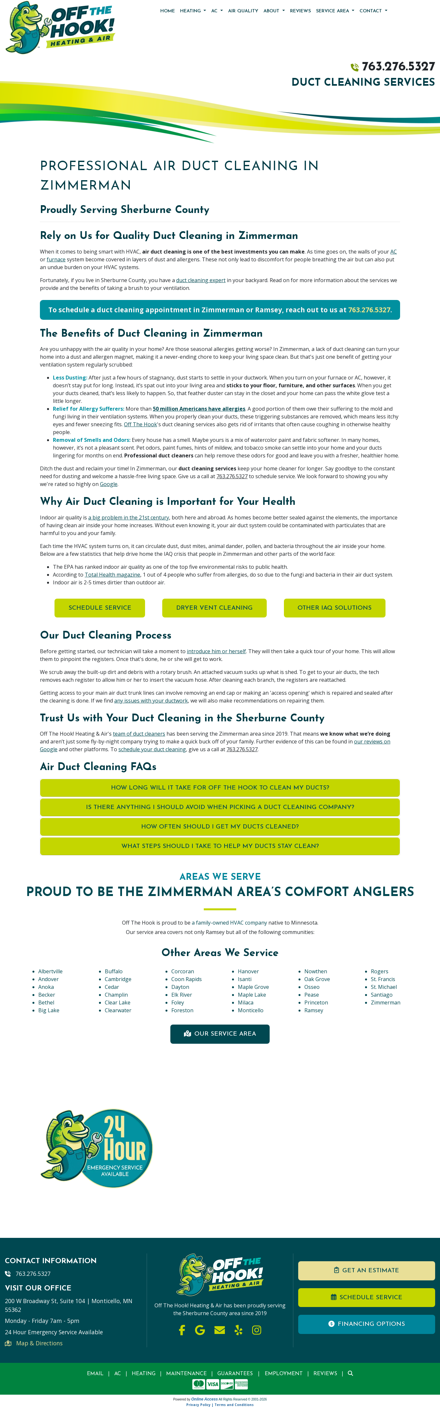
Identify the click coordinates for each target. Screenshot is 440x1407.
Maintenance (186, 1373)
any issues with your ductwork (151, 700)
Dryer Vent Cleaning (214, 608)
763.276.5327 (398, 67)
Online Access (204, 1399)
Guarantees (235, 1373)
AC (393, 251)
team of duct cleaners (139, 733)
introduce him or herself (216, 651)
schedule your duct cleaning (152, 749)
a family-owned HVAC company (230, 922)
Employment (284, 1373)
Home (167, 11)
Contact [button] (372, 11)
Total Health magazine (112, 574)
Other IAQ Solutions (336, 608)
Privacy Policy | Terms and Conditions (220, 1404)
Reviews (300, 11)
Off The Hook (140, 424)
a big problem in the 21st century (128, 517)
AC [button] (215, 11)
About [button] (272, 11)
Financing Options (366, 1324)
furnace (56, 259)
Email (95, 1373)
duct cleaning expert (201, 280)
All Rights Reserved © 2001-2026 (243, 1399)
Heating (143, 1373)
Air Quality (243, 11)
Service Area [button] (333, 11)
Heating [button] (191, 11)
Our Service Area (220, 1034)
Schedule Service (98, 608)
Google (108, 484)
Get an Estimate (366, 1270)
